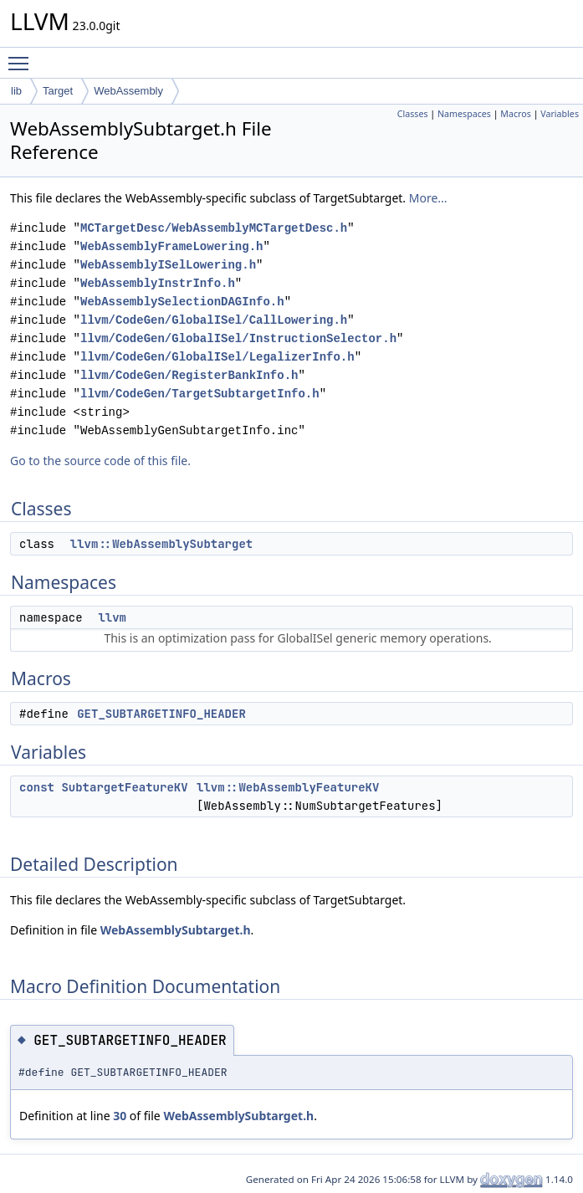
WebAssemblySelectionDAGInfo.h (182, 302)
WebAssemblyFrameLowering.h (171, 246)
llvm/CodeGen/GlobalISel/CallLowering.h (213, 320)
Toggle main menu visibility (22, 56)
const (36, 787)
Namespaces (464, 114)
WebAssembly (128, 90)
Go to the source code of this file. (100, 460)
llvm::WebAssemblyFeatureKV (288, 787)
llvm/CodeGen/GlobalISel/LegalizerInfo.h (217, 357)
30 (119, 1116)
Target (58, 90)
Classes (412, 114)
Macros (515, 114)
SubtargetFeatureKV (124, 787)
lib (16, 90)
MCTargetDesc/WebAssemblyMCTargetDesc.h (213, 228)
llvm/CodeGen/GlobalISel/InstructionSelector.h (238, 338)
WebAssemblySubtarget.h (175, 930)
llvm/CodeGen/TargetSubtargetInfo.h (200, 394)
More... (428, 198)
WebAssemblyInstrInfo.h (157, 283)
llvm (112, 617)
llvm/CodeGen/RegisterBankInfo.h (189, 375)
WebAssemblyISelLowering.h (168, 265)
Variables (559, 114)
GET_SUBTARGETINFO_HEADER (161, 713)
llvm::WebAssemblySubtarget (161, 543)
